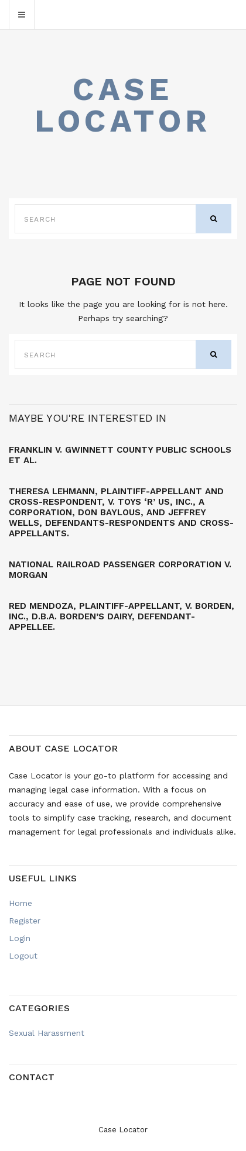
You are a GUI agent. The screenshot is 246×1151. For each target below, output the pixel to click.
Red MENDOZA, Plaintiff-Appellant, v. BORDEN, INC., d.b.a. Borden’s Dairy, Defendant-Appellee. (121, 616)
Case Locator (123, 105)
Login (19, 938)
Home (20, 903)
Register (24, 920)
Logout (23, 955)
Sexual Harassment (46, 1033)
